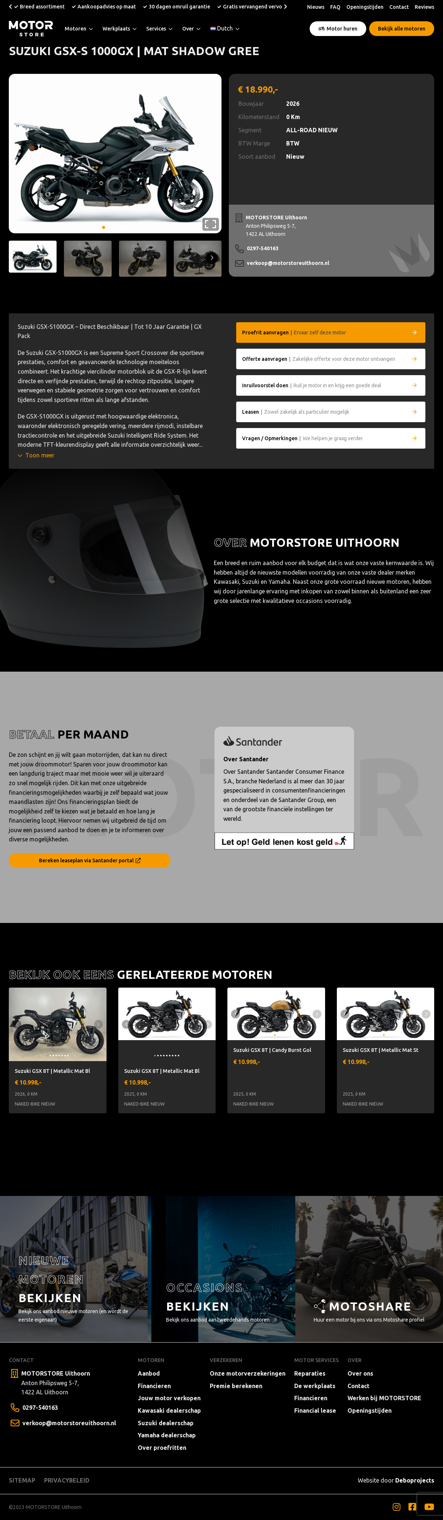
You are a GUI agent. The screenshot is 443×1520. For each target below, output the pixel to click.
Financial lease (315, 1410)
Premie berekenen (236, 1386)
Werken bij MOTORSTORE (384, 1398)
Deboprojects (414, 1480)
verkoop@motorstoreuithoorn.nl (288, 263)
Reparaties (309, 1373)
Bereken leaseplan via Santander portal (90, 860)
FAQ (335, 7)
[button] (10, 6)
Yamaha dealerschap (167, 1435)
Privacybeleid (66, 1480)
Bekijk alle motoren (401, 29)
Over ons (360, 1373)
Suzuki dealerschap (166, 1423)
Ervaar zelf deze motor (294, 332)
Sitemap (22, 1480)
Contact (399, 7)
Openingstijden (364, 7)
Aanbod (149, 1373)
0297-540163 (262, 248)
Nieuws (315, 7)
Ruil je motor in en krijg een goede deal (311, 385)
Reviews (424, 7)
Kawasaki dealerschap (169, 1410)
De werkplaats (314, 1386)
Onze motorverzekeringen (247, 1373)
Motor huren (337, 29)
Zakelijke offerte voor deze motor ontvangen (318, 359)
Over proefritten (162, 1447)
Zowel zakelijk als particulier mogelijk (295, 411)
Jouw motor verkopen (169, 1398)
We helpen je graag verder (302, 438)
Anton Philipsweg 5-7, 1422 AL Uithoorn (276, 225)
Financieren (154, 1386)
